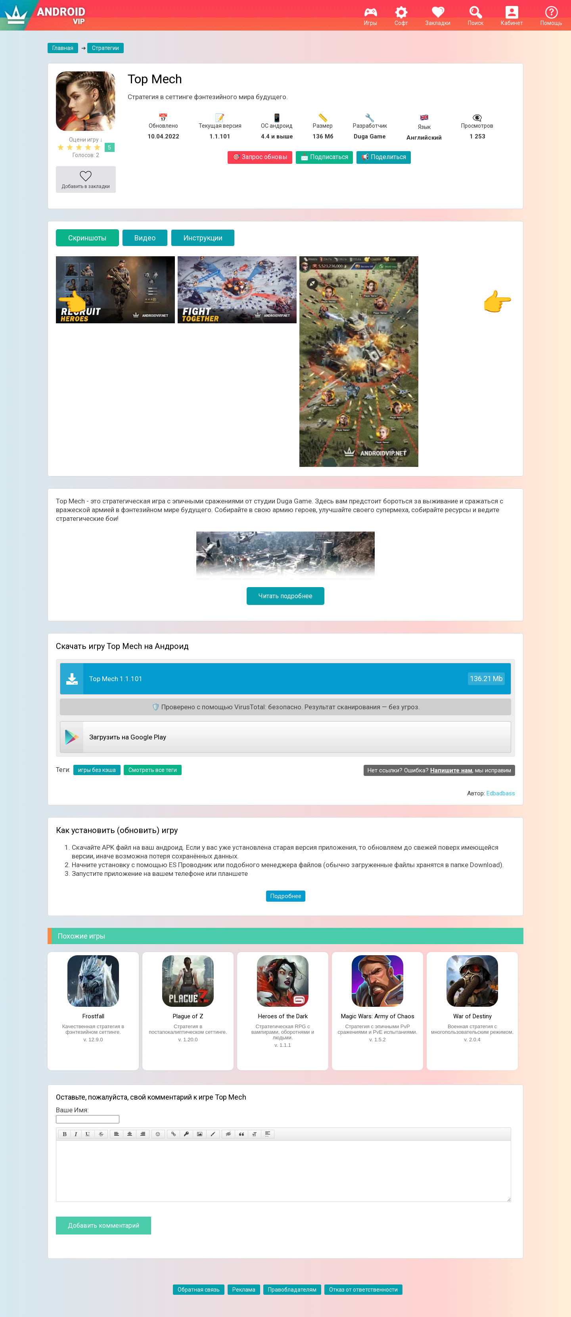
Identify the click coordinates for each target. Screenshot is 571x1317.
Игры (370, 19)
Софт (401, 19)
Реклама (243, 1301)
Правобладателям (292, 1301)
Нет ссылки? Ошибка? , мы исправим (439, 770)
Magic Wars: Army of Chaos (377, 1016)
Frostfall (93, 1016)
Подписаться (324, 157)
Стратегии (105, 48)
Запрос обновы (259, 157)
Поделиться (383, 157)
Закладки (437, 19)
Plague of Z (188, 1016)
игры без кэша (97, 770)
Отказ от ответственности (363, 1301)
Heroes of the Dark (283, 1016)
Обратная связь (199, 1301)
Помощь (551, 19)
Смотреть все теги (152, 770)
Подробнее (285, 896)
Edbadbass (501, 793)
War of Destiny (472, 1016)
